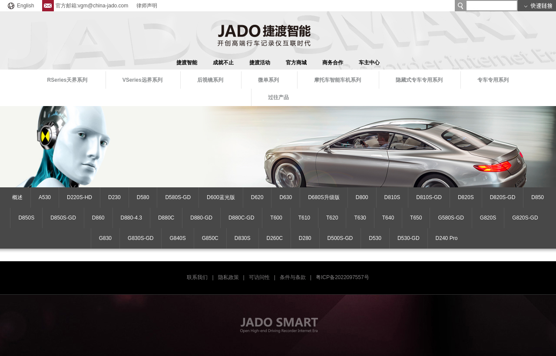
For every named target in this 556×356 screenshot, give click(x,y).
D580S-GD (178, 197)
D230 (114, 197)
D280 (305, 238)
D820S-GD (503, 197)
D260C (275, 238)
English (20, 5)
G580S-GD (450, 218)
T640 (388, 218)
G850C (210, 238)
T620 (332, 218)
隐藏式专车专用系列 (419, 80)
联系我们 (197, 277)
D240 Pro (447, 238)
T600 (276, 218)
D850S (26, 218)
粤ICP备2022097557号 (342, 277)
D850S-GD (63, 218)
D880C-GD (241, 218)
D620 (257, 197)
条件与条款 (293, 277)
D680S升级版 (324, 197)
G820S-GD (525, 218)
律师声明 (146, 6)
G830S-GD (140, 238)
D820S (466, 197)
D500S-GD (340, 238)
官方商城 (296, 63)
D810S (392, 197)
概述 (17, 197)
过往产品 (278, 97)
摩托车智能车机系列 (337, 80)
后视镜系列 (210, 80)
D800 (362, 197)
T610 (304, 218)
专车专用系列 (493, 80)
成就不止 (223, 63)
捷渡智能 (186, 63)
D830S (243, 238)
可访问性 (259, 277)
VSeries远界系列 (142, 80)
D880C (166, 218)
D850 (537, 197)
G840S (177, 238)
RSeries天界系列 (67, 80)
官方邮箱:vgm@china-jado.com (85, 5)
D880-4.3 (131, 218)
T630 (360, 218)
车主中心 (369, 63)
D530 (375, 238)
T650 (416, 218)
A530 (45, 197)
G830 (105, 238)
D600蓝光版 (221, 197)
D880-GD (201, 218)
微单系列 (268, 80)
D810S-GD (429, 197)
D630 (285, 197)
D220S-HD (79, 197)
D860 (98, 218)
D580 (143, 197)
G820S (488, 218)
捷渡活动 (259, 63)
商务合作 (332, 63)
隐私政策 (228, 277)
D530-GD (408, 238)
